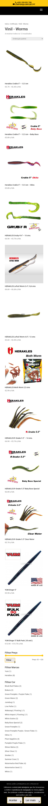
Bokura (8, 690)
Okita (7, 735)
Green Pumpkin (11, 727)
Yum (7, 671)
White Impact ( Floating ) (15, 715)
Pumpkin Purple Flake (14, 743)
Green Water (10, 698)
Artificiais (13, 24)
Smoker (8, 755)
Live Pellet (9, 706)
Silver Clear (9, 751)
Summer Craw (10, 759)
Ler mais (31, 800)
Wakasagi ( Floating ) (13, 710)
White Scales (10, 719)
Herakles (8, 675)
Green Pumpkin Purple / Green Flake (19, 731)
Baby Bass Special (12, 723)
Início (7, 24)
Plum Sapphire (11, 739)
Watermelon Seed (12, 767)
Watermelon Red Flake (14, 763)
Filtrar (8, 660)
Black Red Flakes (12, 686)
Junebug (8, 702)
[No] (45, 795)
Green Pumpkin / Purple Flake (17, 694)
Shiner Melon (10, 747)
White (7, 772)
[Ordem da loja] (27, 38)
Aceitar (13, 800)
